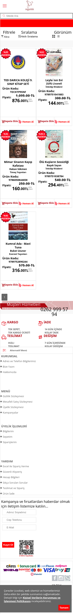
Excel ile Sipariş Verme (16, 466)
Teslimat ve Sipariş (14, 488)
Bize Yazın (8, 366)
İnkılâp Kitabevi (54, 86)
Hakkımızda (9, 372)
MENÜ (5, 391)
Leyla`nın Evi (53, 80)
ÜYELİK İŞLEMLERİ (14, 426)
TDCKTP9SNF (18, 92)
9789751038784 (54, 176)
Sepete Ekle (11, 121)
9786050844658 (18, 180)
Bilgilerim (8, 431)
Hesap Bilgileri (11, 477)
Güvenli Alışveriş (12, 471)
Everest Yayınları (18, 253)
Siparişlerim (10, 442)
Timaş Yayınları (18, 172)
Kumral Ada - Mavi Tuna (18, 245)
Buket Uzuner (18, 250)
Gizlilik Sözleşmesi (13, 396)
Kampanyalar (10, 412)
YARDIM (7, 461)
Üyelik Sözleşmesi (13, 407)
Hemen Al (28, 121)
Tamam (64, 607)
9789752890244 (18, 261)
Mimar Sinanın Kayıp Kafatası (18, 163)
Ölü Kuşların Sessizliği (54, 162)
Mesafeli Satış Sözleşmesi (18, 401)
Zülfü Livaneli (54, 83)
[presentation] (20, 536)
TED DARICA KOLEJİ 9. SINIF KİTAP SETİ (18, 82)
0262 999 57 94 (54, 311)
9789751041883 (54, 94)
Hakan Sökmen (18, 169)
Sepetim (7, 436)
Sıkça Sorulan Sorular (15, 482)
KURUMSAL (9, 356)
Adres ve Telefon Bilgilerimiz (19, 361)
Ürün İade (8, 493)
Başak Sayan (54, 165)
